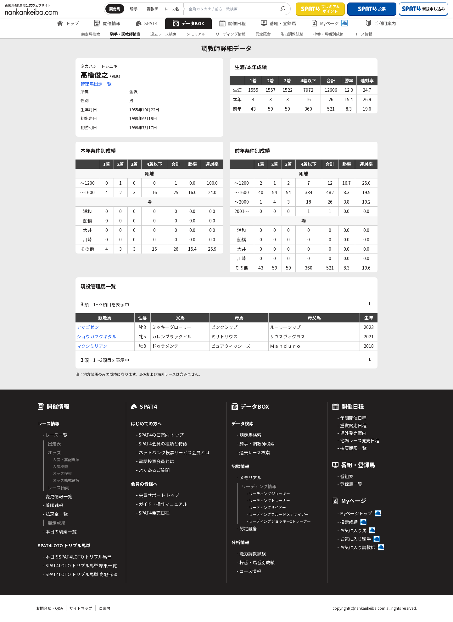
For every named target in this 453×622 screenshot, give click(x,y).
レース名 (171, 8)
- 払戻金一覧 (55, 514)
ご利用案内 (380, 23)
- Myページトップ (354, 513)
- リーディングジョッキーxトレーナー (279, 521)
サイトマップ (81, 608)
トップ (68, 23)
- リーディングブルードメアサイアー (278, 514)
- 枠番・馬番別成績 (256, 562)
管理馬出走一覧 (96, 84)
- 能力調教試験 (251, 553)
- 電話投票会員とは (155, 461)
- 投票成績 (347, 522)
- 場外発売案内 (351, 433)
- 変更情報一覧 (57, 496)
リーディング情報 (230, 33)
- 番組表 (345, 476)
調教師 (152, 8)
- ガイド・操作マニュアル (161, 504)
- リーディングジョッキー (268, 493)
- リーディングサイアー (266, 507)
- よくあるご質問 (153, 470)
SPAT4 (147, 23)
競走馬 (114, 8)
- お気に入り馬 (351, 530)
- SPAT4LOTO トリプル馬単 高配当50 (80, 574)
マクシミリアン (92, 346)
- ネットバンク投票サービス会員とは (173, 452)
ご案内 (104, 608)
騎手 (133, 8)
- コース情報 (249, 571)
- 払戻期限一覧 (351, 448)
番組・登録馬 (278, 23)
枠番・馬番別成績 (328, 33)
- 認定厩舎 (247, 528)
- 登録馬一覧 (349, 484)
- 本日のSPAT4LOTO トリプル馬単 (77, 557)
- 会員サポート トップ (157, 495)
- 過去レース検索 (253, 452)
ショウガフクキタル (96, 336)
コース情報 (363, 33)
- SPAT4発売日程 (153, 513)
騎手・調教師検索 (125, 33)
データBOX (188, 23)
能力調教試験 (292, 33)
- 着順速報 (53, 505)
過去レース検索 (163, 33)
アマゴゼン (88, 327)
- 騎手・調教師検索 (256, 443)
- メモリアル (249, 477)
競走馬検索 (90, 33)
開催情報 (107, 23)
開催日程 (232, 23)
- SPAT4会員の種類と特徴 (161, 443)
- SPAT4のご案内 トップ (160, 435)
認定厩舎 (263, 33)
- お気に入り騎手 (354, 539)
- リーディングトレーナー (268, 500)
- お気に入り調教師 (356, 547)
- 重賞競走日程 (351, 425)
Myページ (329, 23)
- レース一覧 (55, 435)
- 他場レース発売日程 (358, 440)
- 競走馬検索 (249, 435)
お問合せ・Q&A (49, 608)
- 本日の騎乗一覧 (59, 531)
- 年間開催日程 (351, 418)
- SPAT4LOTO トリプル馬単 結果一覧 (80, 565)
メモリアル (196, 33)
